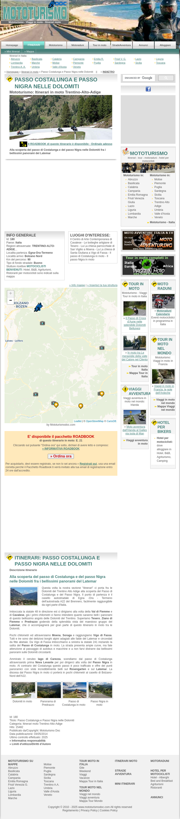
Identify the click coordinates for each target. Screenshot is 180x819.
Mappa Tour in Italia (91, 781)
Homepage (12, 45)
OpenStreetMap (95, 421)
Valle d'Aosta (59, 66)
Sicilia (138, 62)
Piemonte (78, 62)
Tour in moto (100, 45)
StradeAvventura (121, 45)
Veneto (77, 66)
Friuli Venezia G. (18, 784)
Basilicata (37, 59)
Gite (81, 767)
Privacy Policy (89, 810)
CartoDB (111, 421)
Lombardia (17, 62)
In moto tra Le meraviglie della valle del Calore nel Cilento (135, 356)
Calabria (57, 59)
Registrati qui (88, 463)
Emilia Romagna (138, 194)
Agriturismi (156, 784)
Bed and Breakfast (161, 780)
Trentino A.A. (51, 784)
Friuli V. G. (120, 59)
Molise (55, 62)
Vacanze (84, 778)
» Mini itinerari (12, 51)
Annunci (143, 45)
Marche (36, 62)
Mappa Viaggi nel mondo (166, 408)
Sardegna (120, 62)
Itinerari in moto (30, 71)
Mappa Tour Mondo (91, 801)
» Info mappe (77, 285)
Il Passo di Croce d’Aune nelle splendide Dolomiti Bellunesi (135, 323)
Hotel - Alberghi (159, 777)
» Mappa (29, 51)
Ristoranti (156, 787)
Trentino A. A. (18, 66)
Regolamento (70, 810)
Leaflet (78, 421)
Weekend (85, 771)
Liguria (160, 59)
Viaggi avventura (89, 797)
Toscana (160, 62)
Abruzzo (15, 59)
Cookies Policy (109, 810)
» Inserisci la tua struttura (102, 285)
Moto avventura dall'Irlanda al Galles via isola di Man (135, 430)
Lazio (138, 59)
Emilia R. (99, 59)
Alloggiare (165, 45)
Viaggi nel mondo (89, 794)
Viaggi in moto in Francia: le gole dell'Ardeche (164, 389)
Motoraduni (77, 45)
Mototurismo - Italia (162, 222)
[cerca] (138, 78)
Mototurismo (56, 45)
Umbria (35, 66)
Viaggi (83, 774)
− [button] (10, 300)
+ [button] (10, 293)
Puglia (97, 62)
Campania (78, 59)
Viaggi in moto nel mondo (165, 401)
